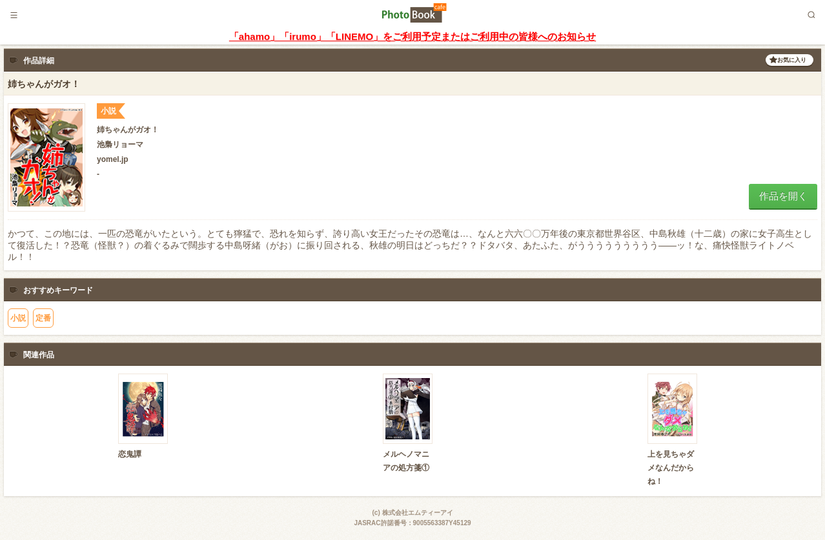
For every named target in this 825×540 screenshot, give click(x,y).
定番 (43, 318)
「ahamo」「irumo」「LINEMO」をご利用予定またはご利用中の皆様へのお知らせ (412, 36)
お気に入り (791, 60)
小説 (18, 318)
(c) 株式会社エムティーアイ (412, 512)
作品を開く (783, 195)
